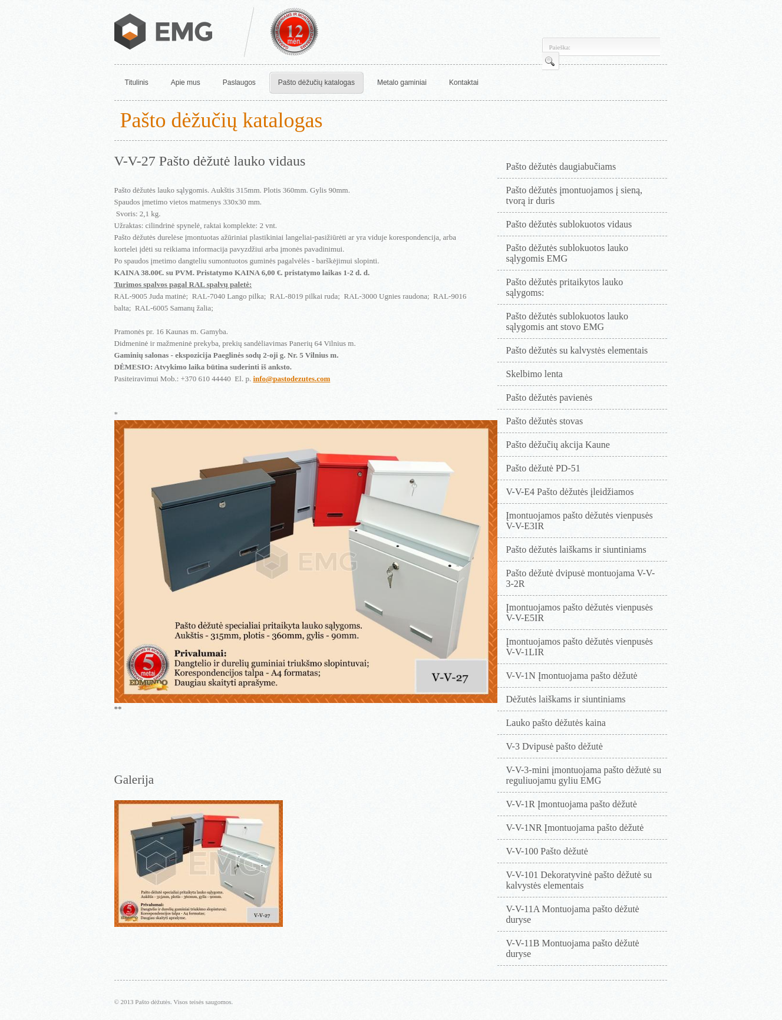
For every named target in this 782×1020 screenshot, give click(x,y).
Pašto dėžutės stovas (544, 421)
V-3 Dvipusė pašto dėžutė (554, 746)
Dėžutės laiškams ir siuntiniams (566, 699)
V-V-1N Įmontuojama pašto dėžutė (572, 676)
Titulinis (137, 82)
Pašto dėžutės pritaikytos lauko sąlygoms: (564, 287)
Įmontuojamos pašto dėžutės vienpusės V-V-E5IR (579, 612)
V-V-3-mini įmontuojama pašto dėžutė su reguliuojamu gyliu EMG (584, 775)
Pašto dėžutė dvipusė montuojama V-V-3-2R (580, 578)
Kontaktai (464, 82)
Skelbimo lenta (534, 374)
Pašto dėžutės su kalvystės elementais (577, 350)
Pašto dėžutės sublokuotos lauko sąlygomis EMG (567, 253)
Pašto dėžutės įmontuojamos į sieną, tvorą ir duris (574, 195)
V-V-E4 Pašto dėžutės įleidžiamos (570, 492)
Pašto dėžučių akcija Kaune (558, 445)
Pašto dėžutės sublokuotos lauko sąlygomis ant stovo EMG (567, 321)
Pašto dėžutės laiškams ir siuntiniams (576, 549)
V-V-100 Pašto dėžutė (547, 851)
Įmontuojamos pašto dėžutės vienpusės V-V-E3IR (579, 520)
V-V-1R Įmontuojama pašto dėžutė (571, 804)
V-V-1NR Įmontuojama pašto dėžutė (575, 828)
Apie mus (185, 82)
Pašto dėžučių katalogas (316, 82)
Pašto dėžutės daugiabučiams (561, 166)
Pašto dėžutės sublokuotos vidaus (569, 224)
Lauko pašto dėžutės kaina (556, 723)
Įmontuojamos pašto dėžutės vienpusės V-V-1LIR (579, 646)
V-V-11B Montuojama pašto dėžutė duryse (572, 948)
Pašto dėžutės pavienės (549, 397)
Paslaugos (239, 82)
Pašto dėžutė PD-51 (543, 468)
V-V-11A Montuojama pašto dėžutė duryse (572, 914)
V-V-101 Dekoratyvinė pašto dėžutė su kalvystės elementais (579, 880)
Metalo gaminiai (402, 82)
